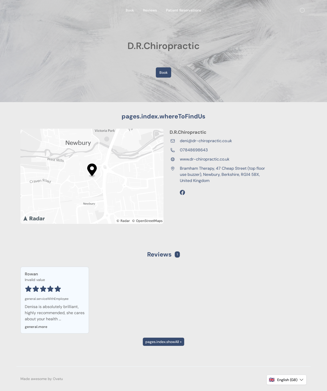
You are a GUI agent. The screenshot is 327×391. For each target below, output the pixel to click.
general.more (36, 326)
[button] (286, 380)
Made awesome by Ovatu (41, 378)
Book (163, 72)
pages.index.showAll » (163, 341)
